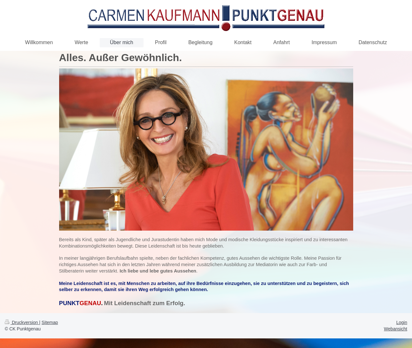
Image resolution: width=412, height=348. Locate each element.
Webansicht (395, 328)
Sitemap (50, 322)
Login (401, 322)
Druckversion (22, 322)
